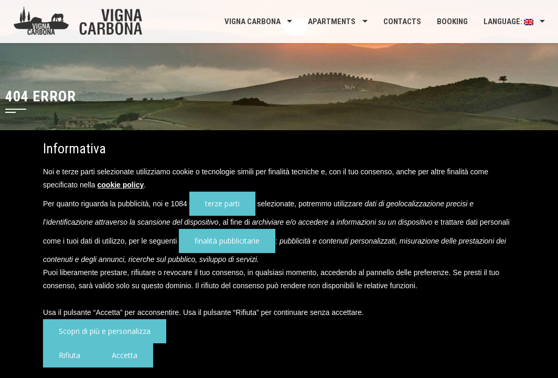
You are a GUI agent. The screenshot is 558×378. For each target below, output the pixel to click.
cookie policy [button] (121, 185)
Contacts (402, 21)
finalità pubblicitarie (227, 241)
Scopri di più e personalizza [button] (105, 331)
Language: (508, 21)
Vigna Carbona (252, 21)
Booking (452, 21)
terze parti (222, 203)
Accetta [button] (124, 355)
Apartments (332, 21)
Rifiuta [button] (69, 355)
